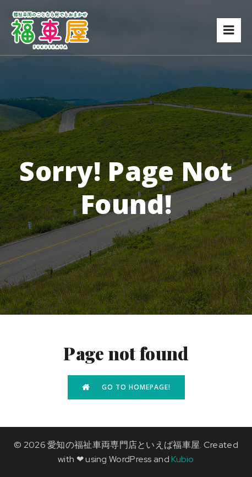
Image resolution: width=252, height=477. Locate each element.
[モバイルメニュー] (229, 30)
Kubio (182, 459)
